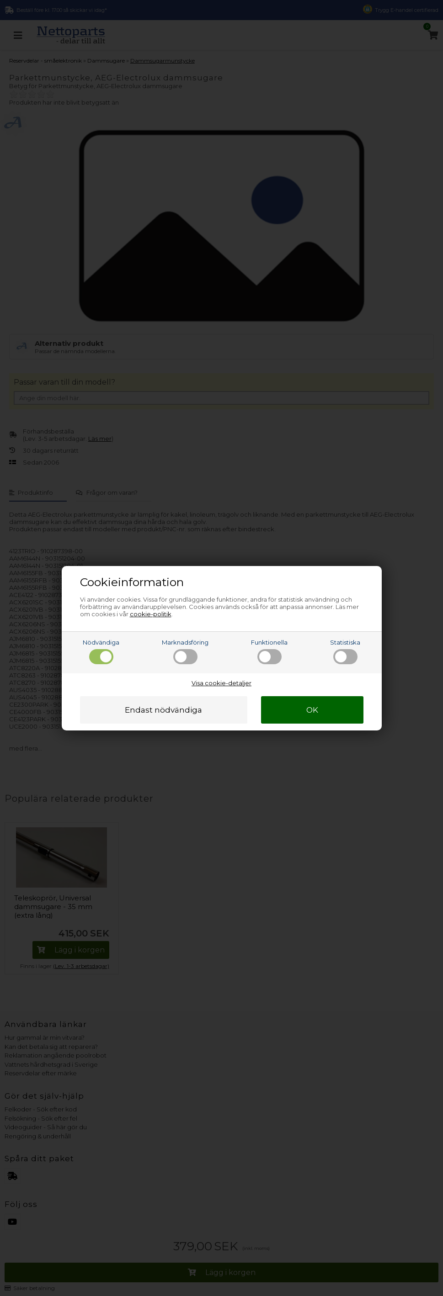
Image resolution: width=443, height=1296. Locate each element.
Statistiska (345, 651)
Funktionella (269, 651)
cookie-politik (150, 614)
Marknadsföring (185, 651)
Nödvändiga (101, 651)
